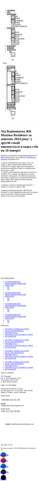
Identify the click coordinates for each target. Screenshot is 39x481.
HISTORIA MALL (11, 333)
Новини (10, 48)
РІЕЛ (2, 157)
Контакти (11, 50)
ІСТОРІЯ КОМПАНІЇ (12, 282)
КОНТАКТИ (9, 285)
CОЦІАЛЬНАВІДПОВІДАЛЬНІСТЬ (19, 25)
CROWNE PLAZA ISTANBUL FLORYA (19, 334)
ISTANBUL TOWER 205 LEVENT (17, 329)
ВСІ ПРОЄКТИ (10, 336)
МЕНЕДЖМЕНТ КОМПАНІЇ (15, 284)
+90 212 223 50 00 (19, 420)
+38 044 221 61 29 (19, 415)
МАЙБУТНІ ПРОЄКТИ (15, 43)
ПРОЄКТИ (11, 28)
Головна (11, 10)
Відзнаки (11, 46)
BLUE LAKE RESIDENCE (14, 331)
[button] (9, 63)
